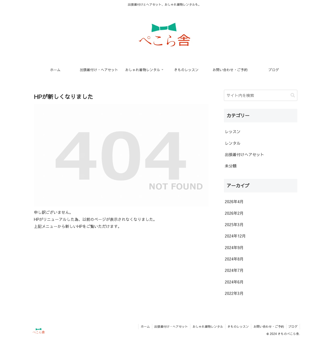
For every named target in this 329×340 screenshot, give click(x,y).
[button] (293, 95)
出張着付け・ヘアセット (170, 326)
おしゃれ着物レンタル (207, 326)
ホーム (144, 326)
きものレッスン (238, 326)
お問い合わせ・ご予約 (268, 326)
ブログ (293, 326)
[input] (260, 95)
